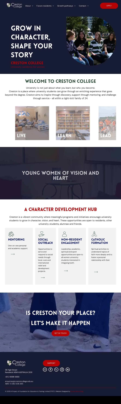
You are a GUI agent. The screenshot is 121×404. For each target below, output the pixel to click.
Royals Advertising (77, 391)
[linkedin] (68, 370)
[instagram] (62, 370)
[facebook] (51, 370)
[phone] (56, 370)
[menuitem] (29, 6)
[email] (45, 370)
